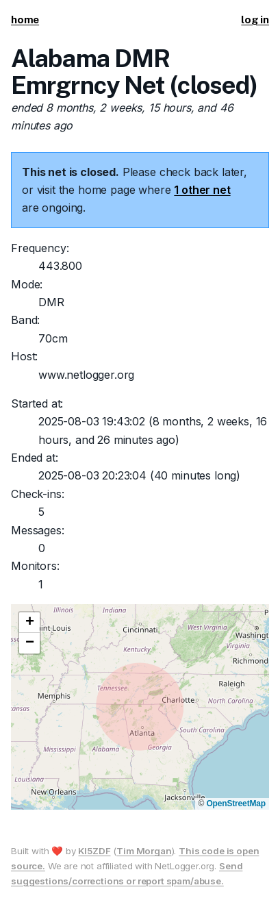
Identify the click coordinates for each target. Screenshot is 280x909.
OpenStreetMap (236, 803)
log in (255, 19)
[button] (29, 622)
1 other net (202, 190)
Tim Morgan (143, 850)
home (25, 19)
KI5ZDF (94, 850)
